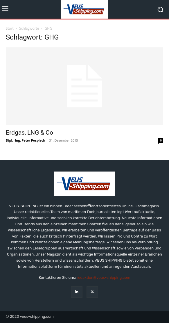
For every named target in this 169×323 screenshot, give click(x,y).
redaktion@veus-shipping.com (103, 277)
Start (10, 28)
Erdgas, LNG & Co (29, 132)
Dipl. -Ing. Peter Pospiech (25, 140)
